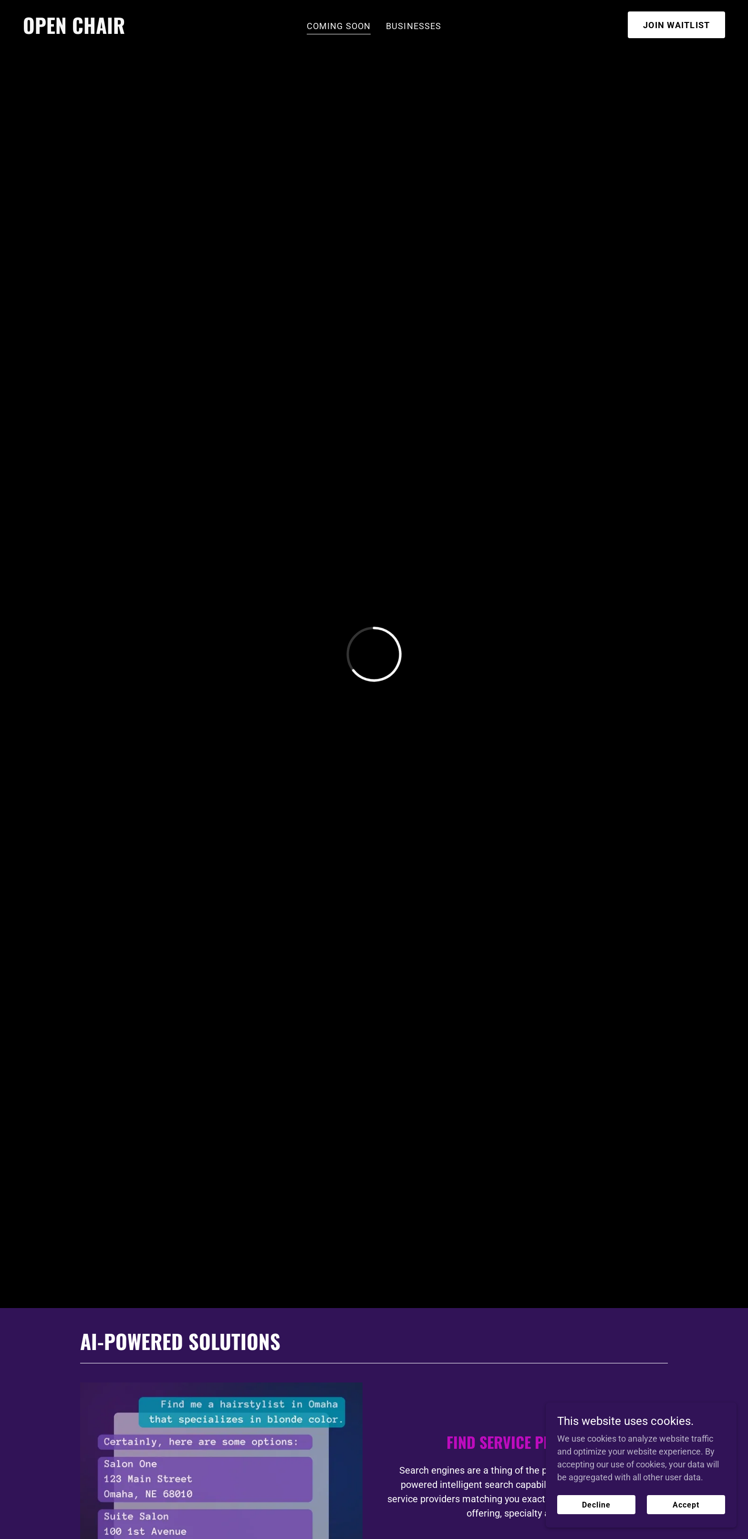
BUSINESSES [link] (413, 26)
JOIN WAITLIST (676, 25)
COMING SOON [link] (339, 26)
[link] (74, 31)
